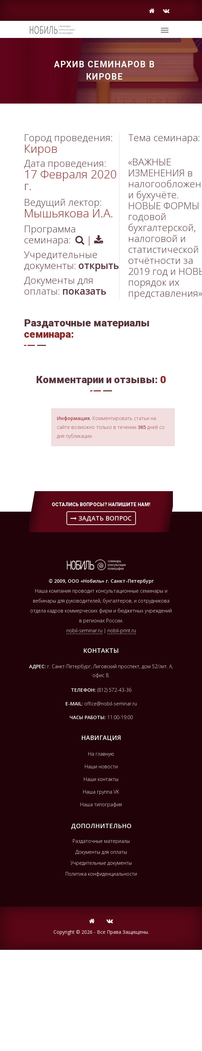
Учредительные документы (101, 863)
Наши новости (101, 766)
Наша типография (101, 804)
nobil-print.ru (122, 630)
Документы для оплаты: (65, 285)
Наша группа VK (101, 792)
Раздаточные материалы (101, 841)
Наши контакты (101, 779)
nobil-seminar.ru (84, 630)
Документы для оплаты (101, 852)
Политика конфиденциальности (101, 874)
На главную (101, 754)
